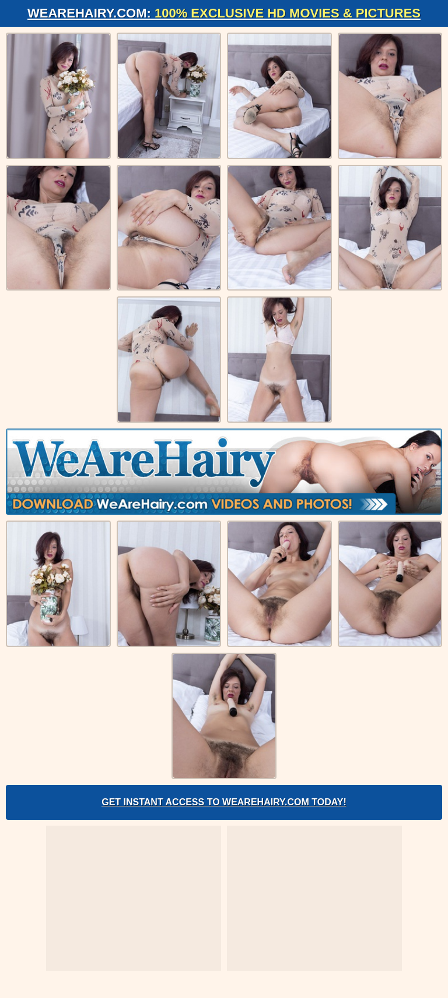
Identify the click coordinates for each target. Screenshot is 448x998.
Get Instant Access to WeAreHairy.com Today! (224, 802)
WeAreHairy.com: (224, 13)
